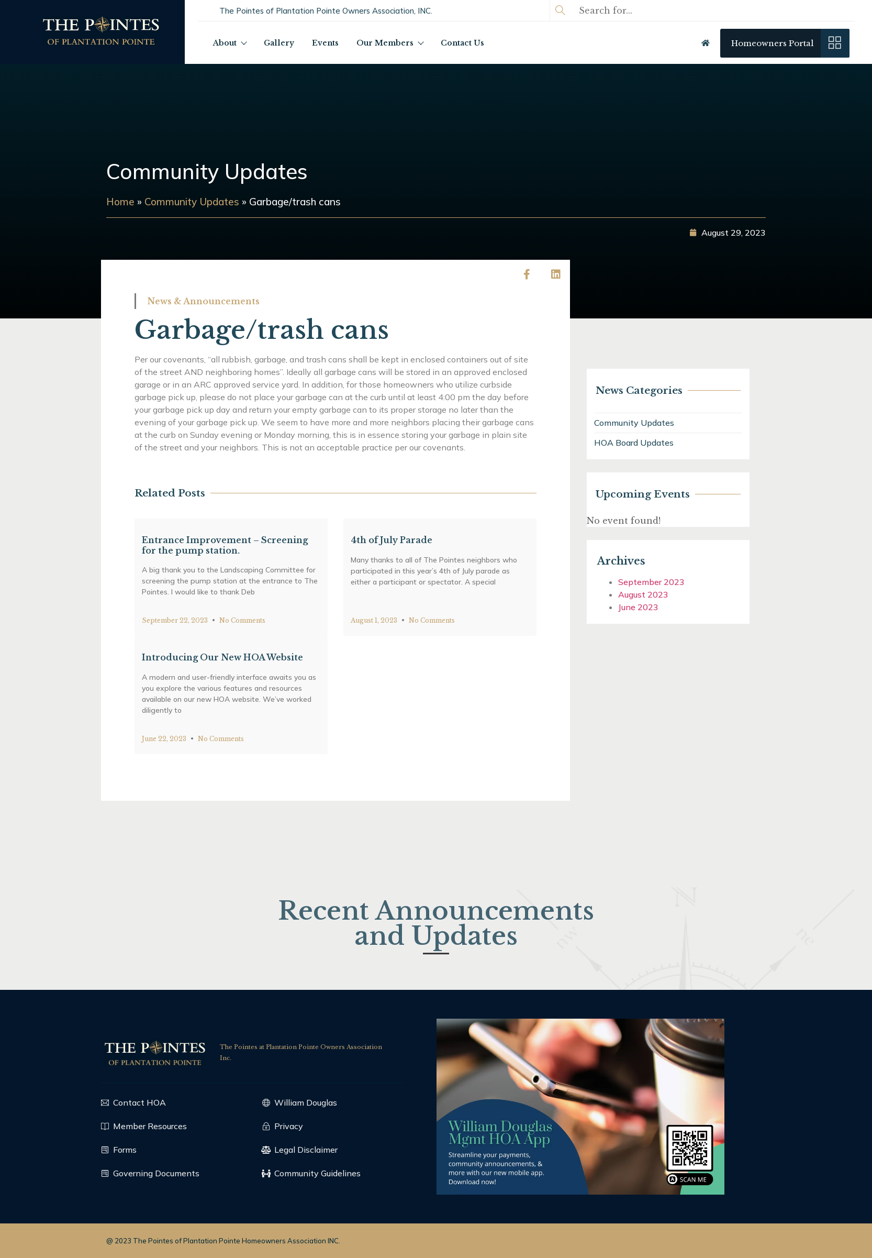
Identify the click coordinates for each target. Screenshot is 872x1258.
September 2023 (677, 582)
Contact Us (462, 43)
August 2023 (669, 594)
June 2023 (664, 607)
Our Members (389, 43)
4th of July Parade (391, 605)
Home (89, 201)
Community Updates (207, 171)
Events (325, 43)
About (229, 43)
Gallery (279, 43)
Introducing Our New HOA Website (222, 722)
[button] (325, 10)
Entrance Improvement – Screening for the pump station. (225, 610)
